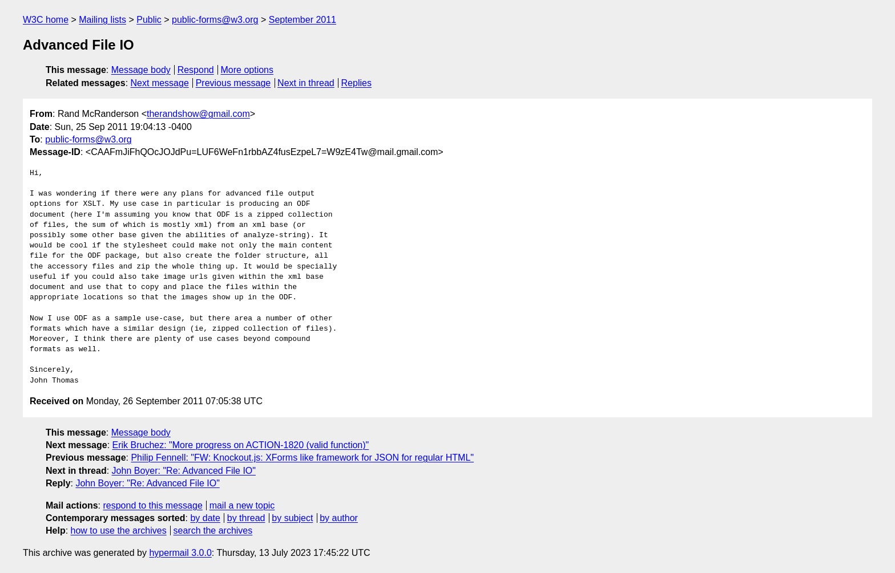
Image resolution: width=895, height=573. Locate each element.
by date (205, 518)
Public (149, 20)
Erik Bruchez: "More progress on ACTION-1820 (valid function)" (240, 445)
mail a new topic (242, 505)
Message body (141, 70)
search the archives (213, 530)
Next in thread (305, 83)
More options (247, 70)
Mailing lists (102, 20)
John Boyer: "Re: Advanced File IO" (184, 471)
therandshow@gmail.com (198, 114)
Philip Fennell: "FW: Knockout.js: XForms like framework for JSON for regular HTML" (302, 457)
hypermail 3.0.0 (180, 553)
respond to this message (152, 505)
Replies (356, 83)
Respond (196, 70)
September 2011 (302, 20)
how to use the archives (119, 530)
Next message (160, 83)
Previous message (233, 83)
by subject (292, 518)
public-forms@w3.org (215, 20)
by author (339, 518)
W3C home (45, 20)
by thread (246, 518)
